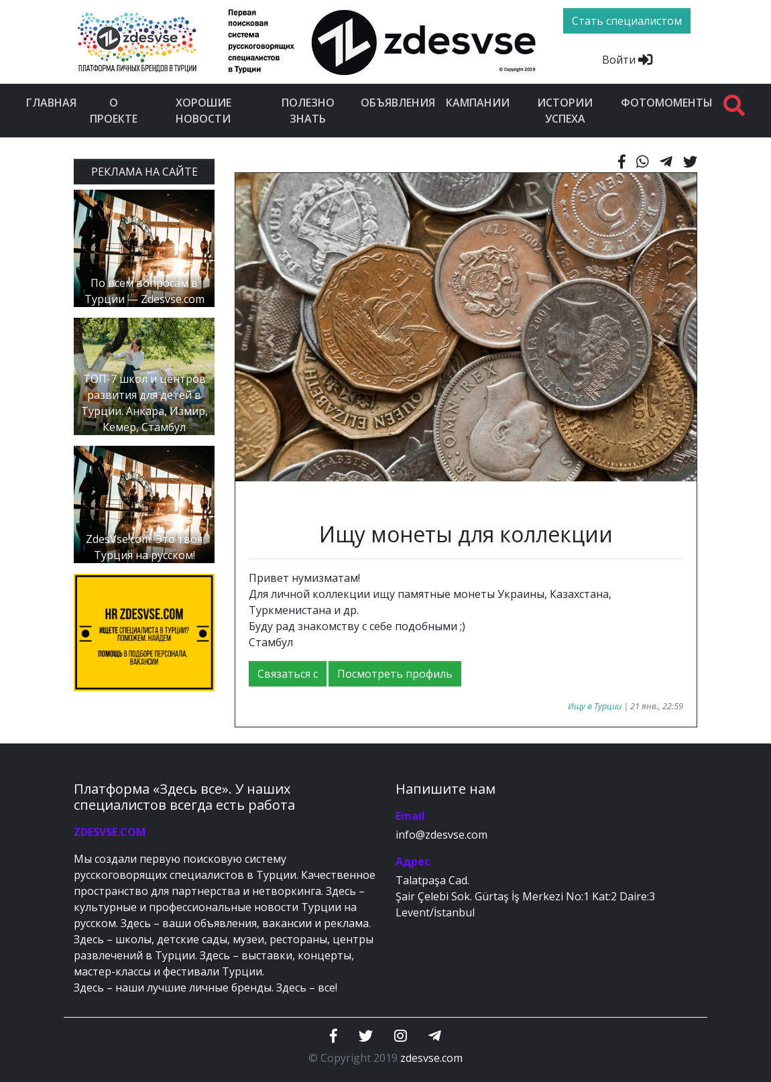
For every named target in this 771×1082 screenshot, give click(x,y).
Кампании (478, 102)
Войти (627, 59)
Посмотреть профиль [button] (395, 673)
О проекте (113, 110)
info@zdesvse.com (441, 834)
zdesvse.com (431, 1057)
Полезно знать (308, 110)
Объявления (398, 102)
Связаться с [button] (287, 673)
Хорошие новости (203, 110)
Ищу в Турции (594, 706)
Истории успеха (565, 110)
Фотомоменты (667, 102)
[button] (269, 340)
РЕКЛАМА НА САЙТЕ (144, 171)
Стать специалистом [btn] (627, 20)
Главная (51, 102)
